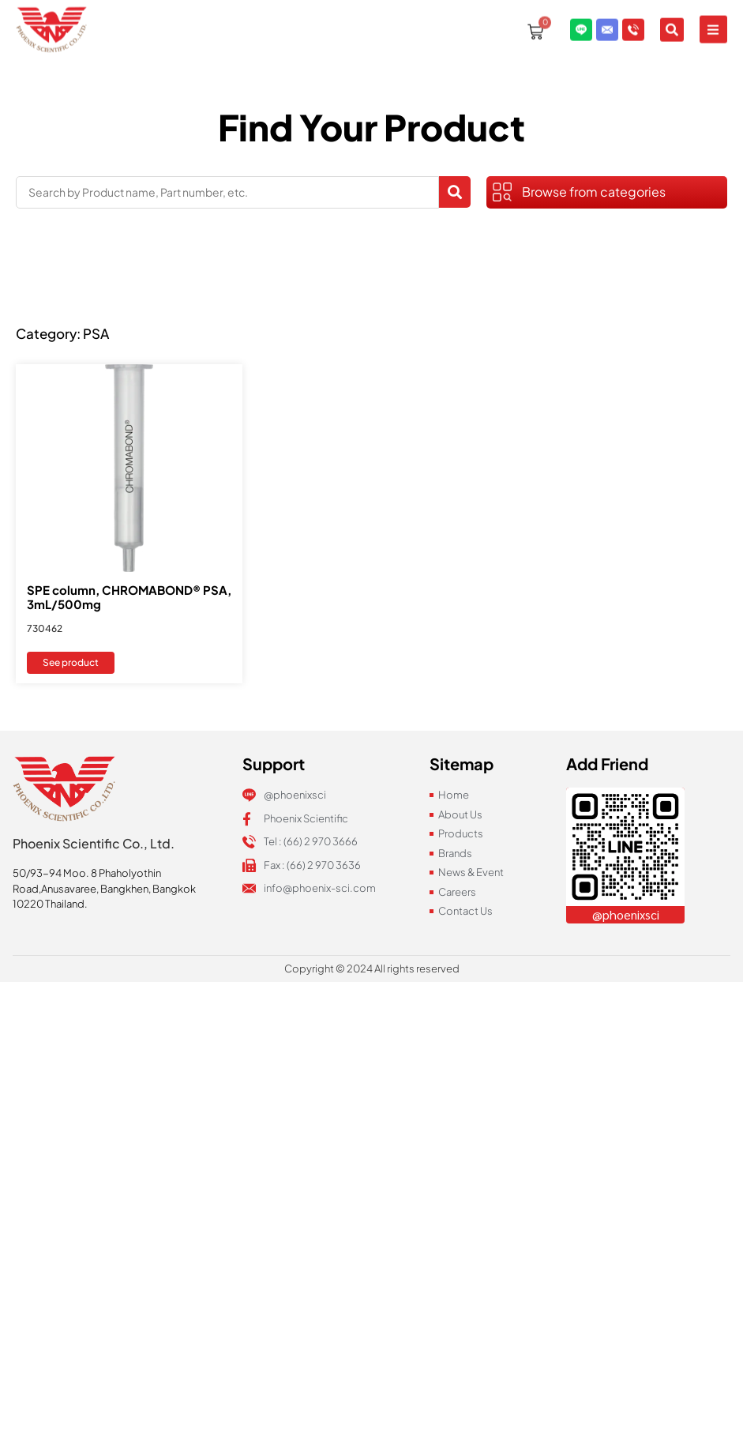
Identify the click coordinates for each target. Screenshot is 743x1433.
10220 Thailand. (50, 903)
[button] (713, 21)
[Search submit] (455, 192)
